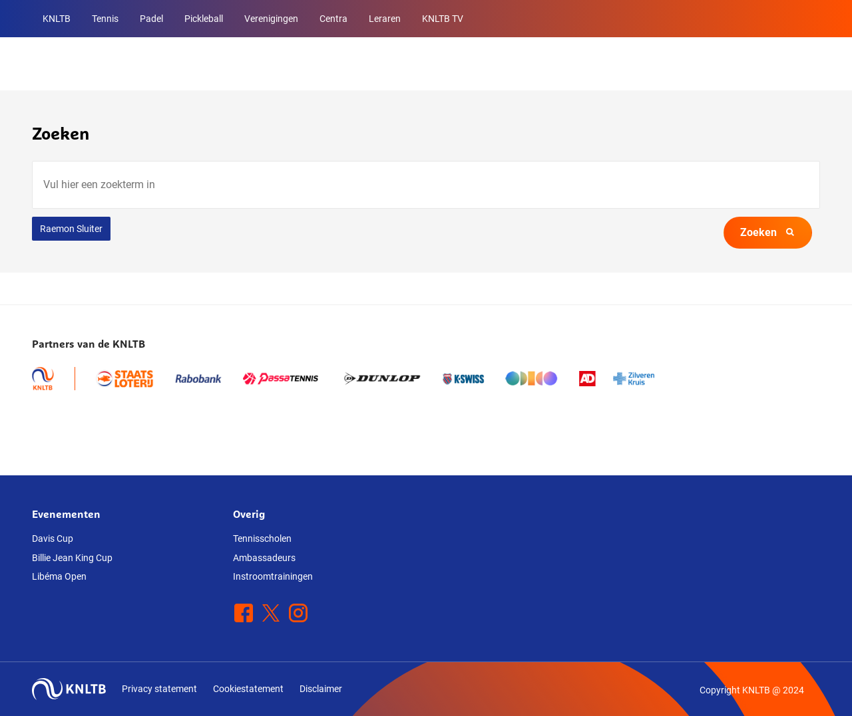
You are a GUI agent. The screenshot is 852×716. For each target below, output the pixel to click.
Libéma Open (59, 576)
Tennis (105, 18)
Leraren (385, 18)
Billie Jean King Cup (72, 557)
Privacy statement (159, 688)
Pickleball (203, 18)
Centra (333, 18)
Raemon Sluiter (71, 228)
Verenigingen (271, 18)
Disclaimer (321, 688)
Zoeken (767, 232)
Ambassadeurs (264, 557)
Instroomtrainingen (273, 576)
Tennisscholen (262, 538)
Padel (151, 18)
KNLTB (57, 18)
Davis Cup (52, 538)
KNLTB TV (442, 18)
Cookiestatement (248, 688)
